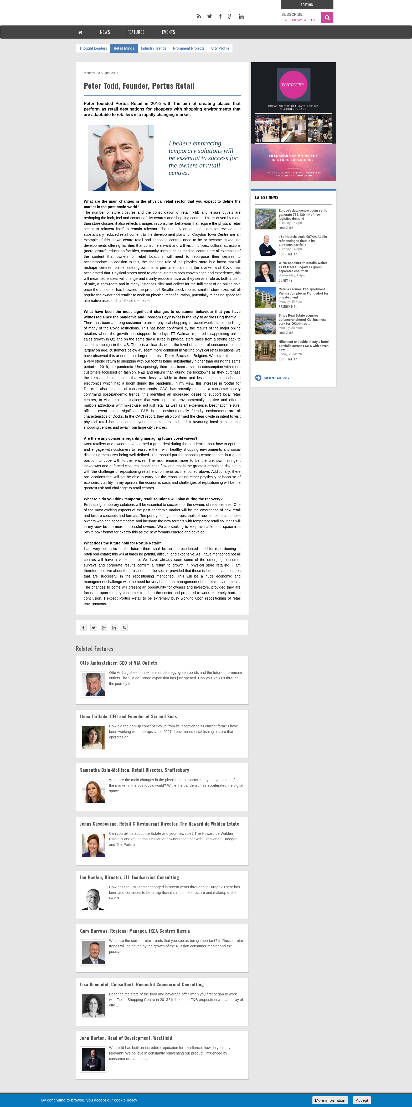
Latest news (267, 197)
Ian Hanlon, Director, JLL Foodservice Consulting (129, 877)
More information (330, 1100)
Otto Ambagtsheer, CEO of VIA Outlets (118, 662)
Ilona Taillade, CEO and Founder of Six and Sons (128, 716)
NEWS (105, 32)
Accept (362, 1100)
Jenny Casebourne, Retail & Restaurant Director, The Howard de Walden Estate (159, 823)
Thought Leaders (93, 48)
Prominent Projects (189, 48)
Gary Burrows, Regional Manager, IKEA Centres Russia (135, 930)
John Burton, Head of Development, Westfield (126, 1038)
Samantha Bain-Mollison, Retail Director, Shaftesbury (134, 770)
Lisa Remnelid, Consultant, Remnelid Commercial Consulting (142, 984)
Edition (307, 4)
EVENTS (168, 32)
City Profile (220, 48)
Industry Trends (154, 48)
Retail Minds (124, 48)
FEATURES (136, 32)
